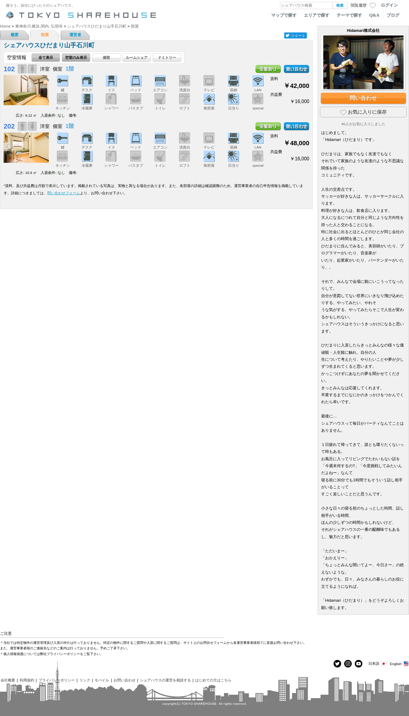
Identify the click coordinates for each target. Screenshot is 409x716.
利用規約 (27, 680)
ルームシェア (137, 57)
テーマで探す (349, 15)
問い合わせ (363, 98)
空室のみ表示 (76, 57)
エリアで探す (316, 15)
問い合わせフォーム (63, 193)
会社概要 (8, 680)
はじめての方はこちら (213, 680)
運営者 (75, 34)
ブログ (393, 15)
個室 (106, 57)
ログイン (389, 5)
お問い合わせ (124, 680)
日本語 (377, 663)
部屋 (45, 34)
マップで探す (284, 15)
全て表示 (45, 57)
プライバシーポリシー (56, 680)
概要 (14, 34)
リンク (84, 680)
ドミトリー (167, 57)
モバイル (102, 680)
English (399, 663)
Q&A (374, 15)
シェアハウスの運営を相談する (165, 680)
